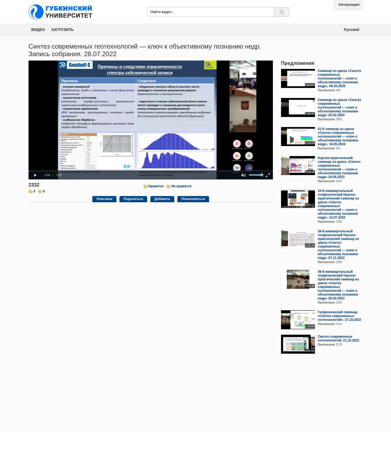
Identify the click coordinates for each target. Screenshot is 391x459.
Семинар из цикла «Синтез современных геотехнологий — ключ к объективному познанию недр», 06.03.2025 (339, 78)
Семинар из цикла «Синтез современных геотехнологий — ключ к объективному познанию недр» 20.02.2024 (339, 107)
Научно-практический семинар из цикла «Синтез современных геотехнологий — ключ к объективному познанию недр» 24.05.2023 (339, 167)
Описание (104, 199)
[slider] (151, 170)
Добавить (162, 199)
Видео (38, 29)
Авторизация (349, 5)
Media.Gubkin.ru (62, 11)
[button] (35, 175)
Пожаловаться (193, 199)
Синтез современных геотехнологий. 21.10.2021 (338, 338)
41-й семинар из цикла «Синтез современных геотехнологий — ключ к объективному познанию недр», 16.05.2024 (338, 136)
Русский (351, 29)
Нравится (156, 186)
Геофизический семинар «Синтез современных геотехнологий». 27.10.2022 (339, 316)
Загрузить (62, 29)
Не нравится (181, 186)
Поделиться (133, 199)
